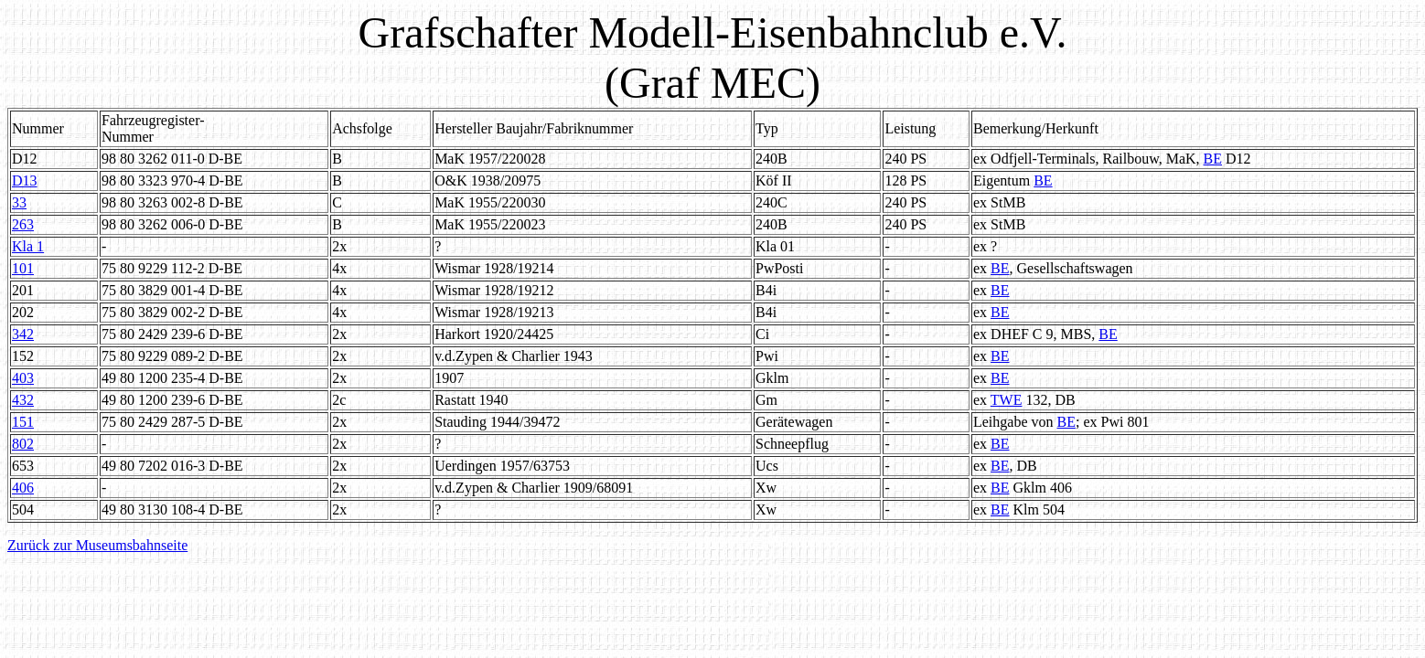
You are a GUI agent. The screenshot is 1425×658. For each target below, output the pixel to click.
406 (23, 487)
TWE (1007, 400)
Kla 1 (28, 246)
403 (23, 378)
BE (1213, 158)
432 (23, 400)
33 (19, 202)
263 (23, 224)
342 (23, 334)
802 (23, 443)
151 (23, 422)
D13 (25, 180)
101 (23, 268)
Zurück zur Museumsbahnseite (97, 545)
